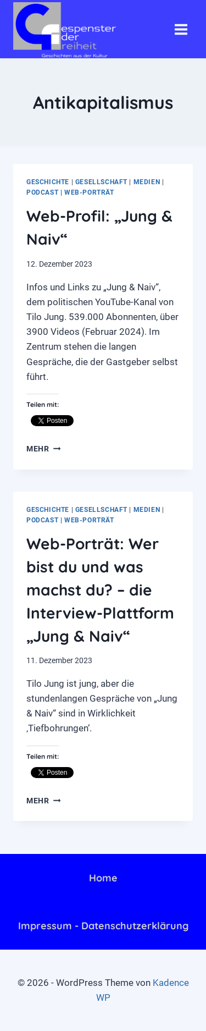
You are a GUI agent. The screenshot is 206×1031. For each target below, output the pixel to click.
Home (103, 878)
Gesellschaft (101, 182)
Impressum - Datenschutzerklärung (103, 925)
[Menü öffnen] (181, 29)
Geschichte (47, 182)
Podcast (42, 192)
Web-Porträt (89, 192)
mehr (43, 448)
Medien (146, 182)
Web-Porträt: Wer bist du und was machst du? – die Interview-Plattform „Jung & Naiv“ (100, 590)
